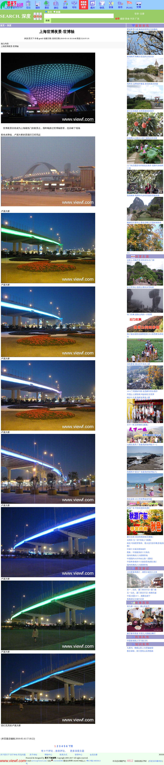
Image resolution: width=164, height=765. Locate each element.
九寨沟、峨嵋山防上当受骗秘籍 (140, 648)
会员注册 (93, 755)
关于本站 (14, 755)
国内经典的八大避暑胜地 (137, 555)
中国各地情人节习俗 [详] (137, 641)
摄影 (122, 19)
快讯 (102, 7)
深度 (9, 25)
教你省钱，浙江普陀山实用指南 (140, 651)
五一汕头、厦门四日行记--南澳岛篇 (141, 593)
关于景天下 (5, 755)
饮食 (111, 6)
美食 (127, 19)
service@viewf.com (38, 761)
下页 (70, 746)
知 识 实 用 (142, 644)
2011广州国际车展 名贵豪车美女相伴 (142, 391)
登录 (136, 14)
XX (128, 253)
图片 (93, 7)
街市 (120, 6)
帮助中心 (48, 755)
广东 (137, 19)
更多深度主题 (77, 750)
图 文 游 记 (142, 568)
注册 (142, 14)
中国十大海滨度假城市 (136, 549)
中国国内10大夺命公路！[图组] (140, 558)
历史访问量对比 (155, 761)
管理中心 (78, 755)
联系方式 (63, 755)
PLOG (129, 7)
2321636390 (57, 761)
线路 (65, 6)
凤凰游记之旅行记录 (135, 599)
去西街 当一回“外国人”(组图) (139, 540)
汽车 (132, 19)
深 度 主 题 (142, 256)
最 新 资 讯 (142, 25)
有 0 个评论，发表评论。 (54, 750)
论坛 (74, 6)
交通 (139, 6)
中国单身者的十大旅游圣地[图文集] (141, 562)
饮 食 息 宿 (142, 602)
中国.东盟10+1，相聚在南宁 (138, 596)
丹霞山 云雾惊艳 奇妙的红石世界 (140, 394)
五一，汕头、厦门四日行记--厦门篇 (141, 590)
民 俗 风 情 (142, 637)
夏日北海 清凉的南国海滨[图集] (140, 537)
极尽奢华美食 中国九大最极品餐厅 (141, 633)
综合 (28, 7)
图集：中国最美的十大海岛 (138, 552)
